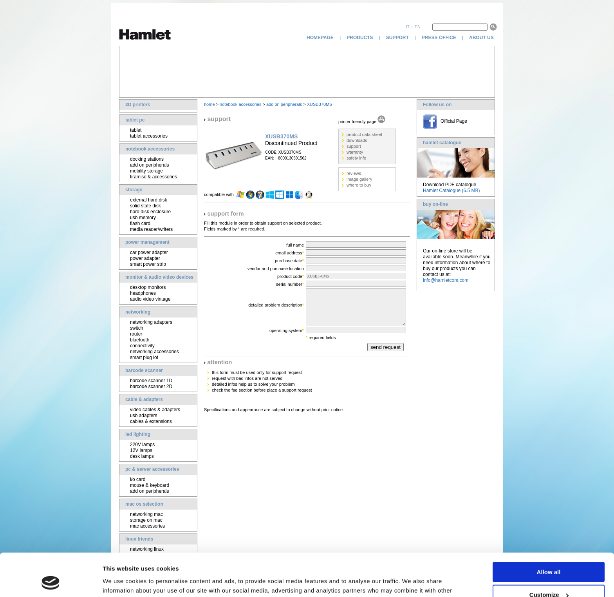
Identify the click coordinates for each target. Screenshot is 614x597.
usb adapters (143, 415)
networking (137, 312)
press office (439, 37)
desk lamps (142, 456)
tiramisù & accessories (153, 177)
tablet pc (134, 120)
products (360, 37)
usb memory (143, 217)
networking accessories (154, 351)
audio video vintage (150, 299)
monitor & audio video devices (159, 277)
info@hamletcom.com (445, 280)
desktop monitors (148, 287)
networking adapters (151, 322)
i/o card (137, 479)
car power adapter (149, 252)
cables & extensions (151, 421)
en (418, 26)
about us (482, 37)
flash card (140, 223)
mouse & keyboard (149, 485)
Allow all (549, 531)
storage (133, 189)
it (408, 26)
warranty (355, 152)
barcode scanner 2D (151, 386)
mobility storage (146, 171)
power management (147, 242)
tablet (135, 130)
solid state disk (145, 206)
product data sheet (364, 134)
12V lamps (141, 450)
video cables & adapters (155, 409)
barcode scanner (144, 370)
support (397, 37)
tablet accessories (149, 136)
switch (136, 328)
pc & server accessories (152, 469)
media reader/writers (151, 229)
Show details (121, 581)
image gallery (359, 179)
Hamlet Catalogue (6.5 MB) (451, 190)
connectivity (142, 345)
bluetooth (139, 340)
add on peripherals (149, 165)
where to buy (359, 185)
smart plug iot (144, 357)
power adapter (145, 258)
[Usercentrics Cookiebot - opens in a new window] (50, 582)
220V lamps (142, 444)
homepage (320, 37)
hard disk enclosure (150, 211)
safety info (356, 158)
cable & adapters (144, 399)
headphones (143, 293)
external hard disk (148, 200)
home (209, 104)
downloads (357, 140)
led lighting (137, 434)
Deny (549, 577)
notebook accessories (150, 149)
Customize (549, 555)
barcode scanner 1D (151, 380)
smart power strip (148, 264)
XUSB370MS (319, 104)
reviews (354, 173)
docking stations (147, 159)
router (136, 334)
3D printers (137, 104)
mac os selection (144, 504)
